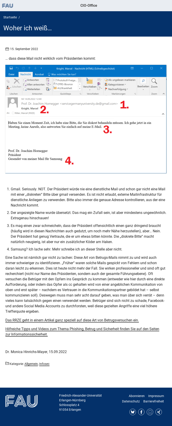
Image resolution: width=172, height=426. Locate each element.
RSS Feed (150, 412)
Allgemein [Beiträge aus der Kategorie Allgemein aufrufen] (31, 364)
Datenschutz (131, 401)
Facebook (141, 412)
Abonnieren (137, 396)
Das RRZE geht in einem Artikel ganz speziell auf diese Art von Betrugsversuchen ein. (72, 320)
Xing (158, 412)
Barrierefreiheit (153, 401)
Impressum (156, 396)
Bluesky (132, 412)
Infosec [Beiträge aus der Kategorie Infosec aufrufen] (44, 364)
